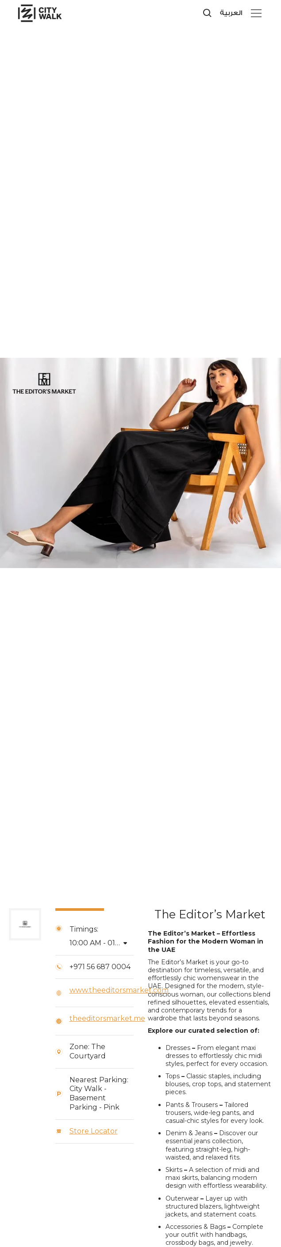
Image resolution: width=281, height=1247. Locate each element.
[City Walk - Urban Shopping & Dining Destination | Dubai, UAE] (49, 13)
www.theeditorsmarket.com (119, 990)
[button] (254, 13)
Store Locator (93, 1131)
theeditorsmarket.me (107, 1018)
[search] (207, 13)
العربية (231, 13)
